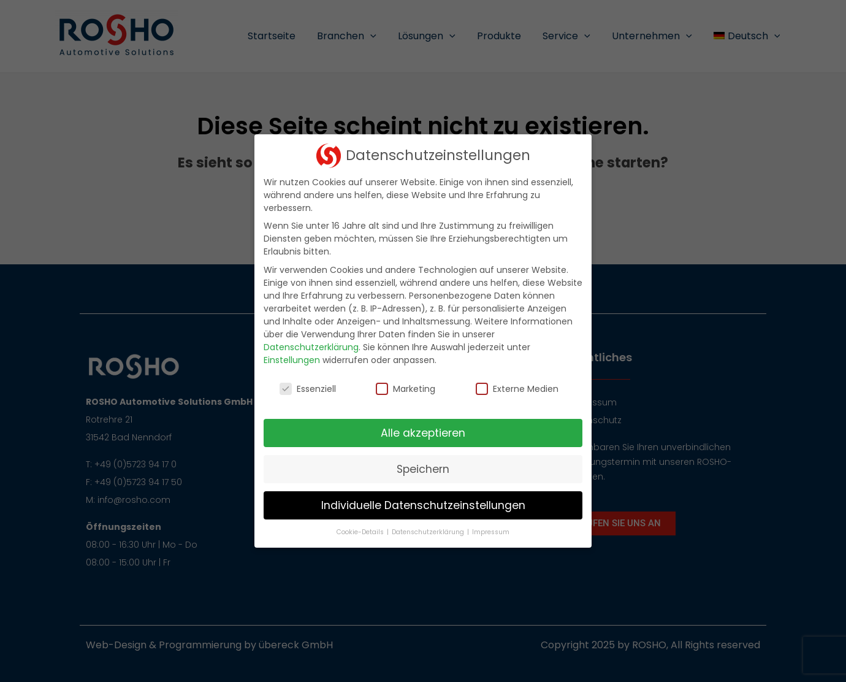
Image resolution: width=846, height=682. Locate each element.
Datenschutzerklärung (311, 347)
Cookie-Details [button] (361, 532)
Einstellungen (292, 360)
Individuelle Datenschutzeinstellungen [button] (423, 505)
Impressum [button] (490, 532)
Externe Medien (517, 389)
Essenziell (308, 389)
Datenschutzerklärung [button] (429, 532)
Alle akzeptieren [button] (423, 433)
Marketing (405, 389)
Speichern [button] (423, 469)
